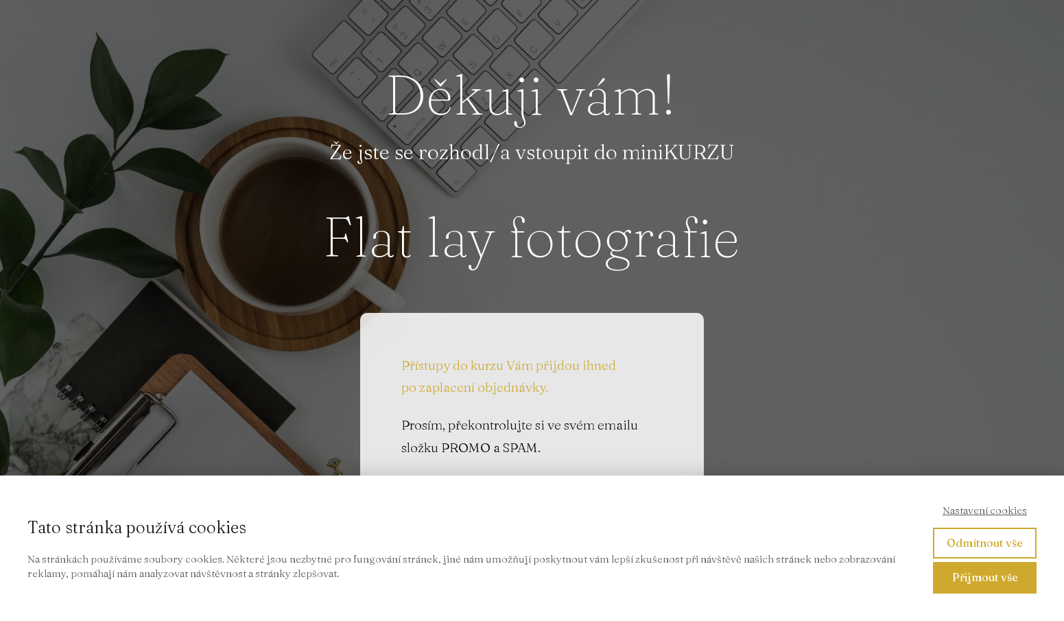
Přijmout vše (985, 577)
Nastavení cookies (985, 510)
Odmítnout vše (985, 543)
